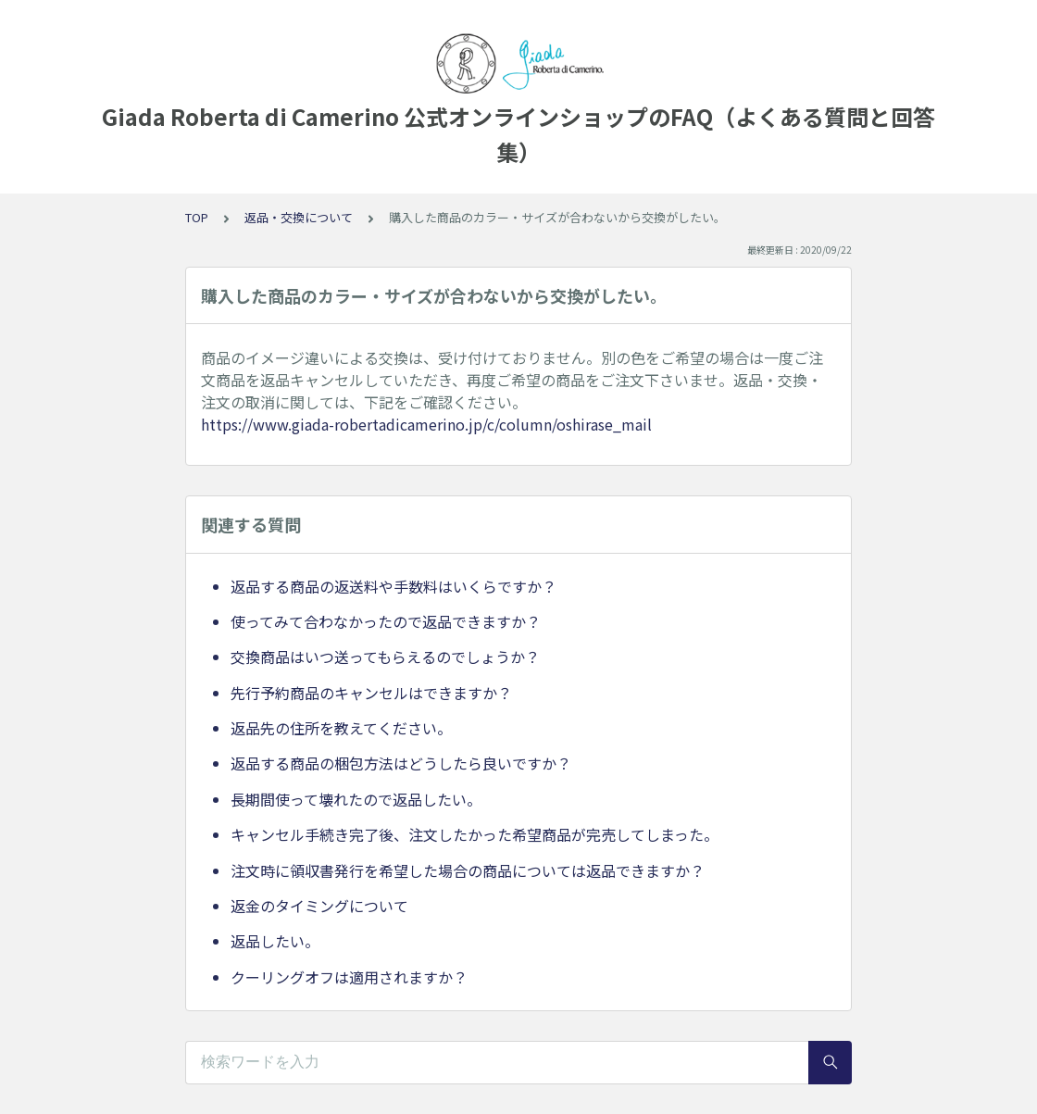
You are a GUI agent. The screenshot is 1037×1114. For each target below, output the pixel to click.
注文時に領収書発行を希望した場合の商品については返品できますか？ (468, 870)
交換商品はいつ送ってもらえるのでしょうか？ (385, 656)
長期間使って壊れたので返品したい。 (356, 799)
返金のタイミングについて (319, 906)
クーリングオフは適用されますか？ (349, 977)
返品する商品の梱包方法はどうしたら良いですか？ (401, 763)
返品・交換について (298, 217)
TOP (196, 217)
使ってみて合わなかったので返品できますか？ (386, 621)
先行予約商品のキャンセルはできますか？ (371, 693)
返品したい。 (275, 941)
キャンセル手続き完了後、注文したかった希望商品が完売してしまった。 (474, 834)
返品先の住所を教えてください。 (341, 728)
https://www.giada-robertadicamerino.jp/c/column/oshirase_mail (426, 424)
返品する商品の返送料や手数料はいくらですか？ (393, 586)
